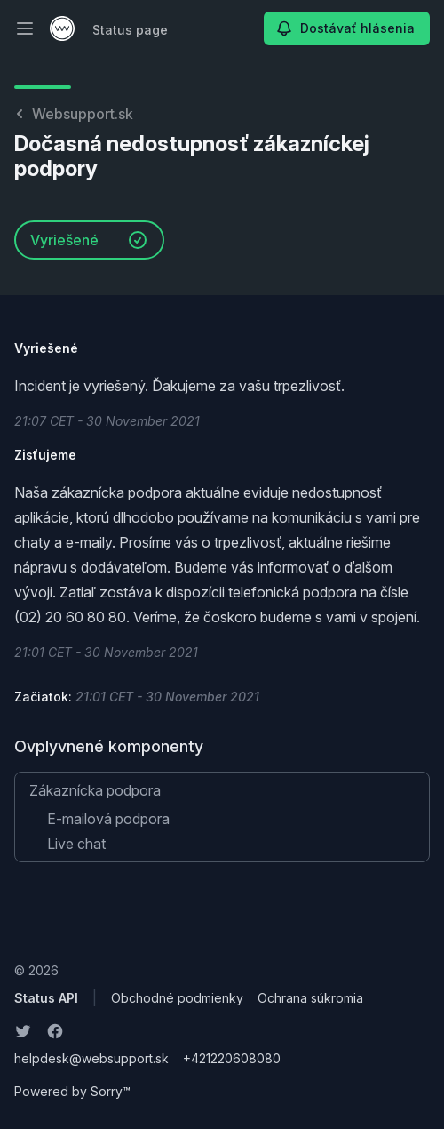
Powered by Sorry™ (72, 1091)
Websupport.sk (73, 114)
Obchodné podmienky (177, 997)
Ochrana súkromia (310, 997)
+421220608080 (232, 1058)
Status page (130, 29)
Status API (46, 997)
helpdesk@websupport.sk (91, 1058)
